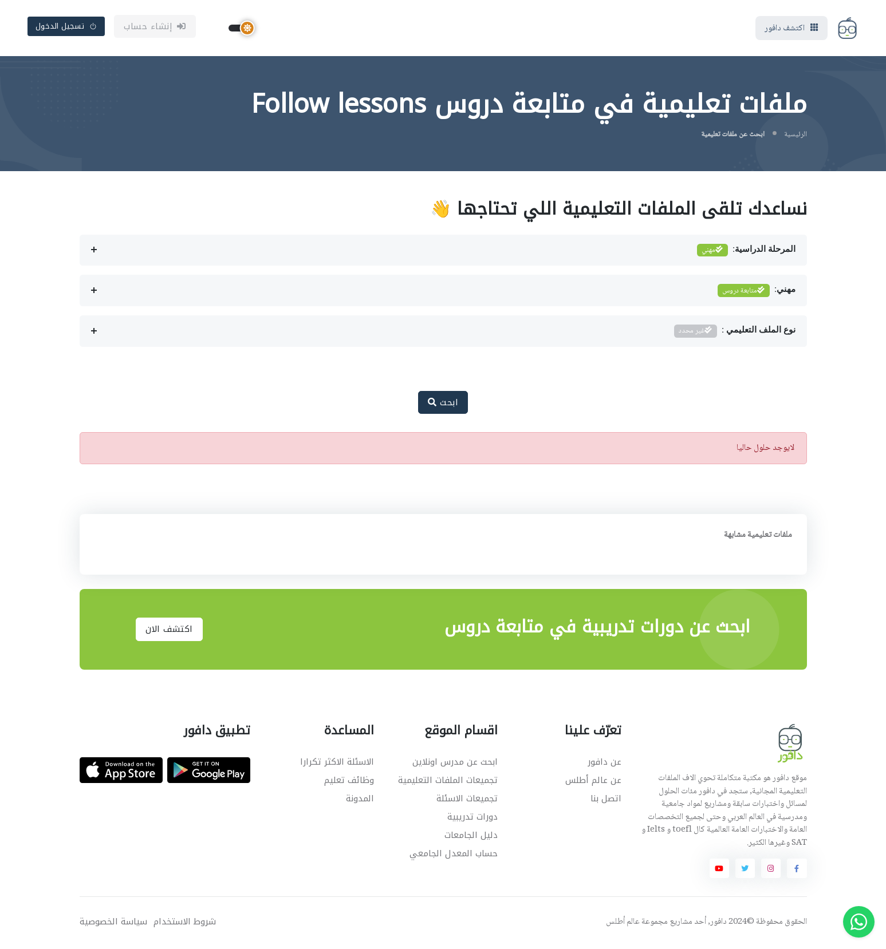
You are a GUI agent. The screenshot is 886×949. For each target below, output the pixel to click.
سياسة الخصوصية (113, 923)
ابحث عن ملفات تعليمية (733, 135)
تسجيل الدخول (66, 26)
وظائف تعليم (349, 781)
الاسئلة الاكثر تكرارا (337, 763)
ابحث (443, 404)
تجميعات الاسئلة (467, 800)
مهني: (757, 291)
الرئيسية (795, 135)
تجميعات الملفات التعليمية (448, 781)
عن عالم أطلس (593, 781)
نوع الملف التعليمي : (735, 332)
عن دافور (604, 763)
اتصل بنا (605, 800)
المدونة (360, 800)
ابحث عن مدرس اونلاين (455, 763)
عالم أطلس (623, 923)
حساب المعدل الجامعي (453, 855)
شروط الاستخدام (184, 923)
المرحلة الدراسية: (746, 251)
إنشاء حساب (155, 27)
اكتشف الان (169, 630)
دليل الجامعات (471, 836)
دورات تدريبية (472, 818)
